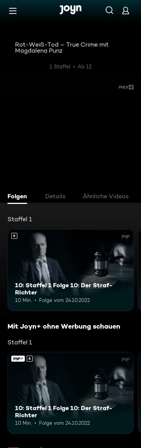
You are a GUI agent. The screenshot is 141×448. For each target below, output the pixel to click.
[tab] (19, 197)
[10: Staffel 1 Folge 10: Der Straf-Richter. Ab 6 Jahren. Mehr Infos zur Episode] (70, 270)
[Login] (125, 10)
